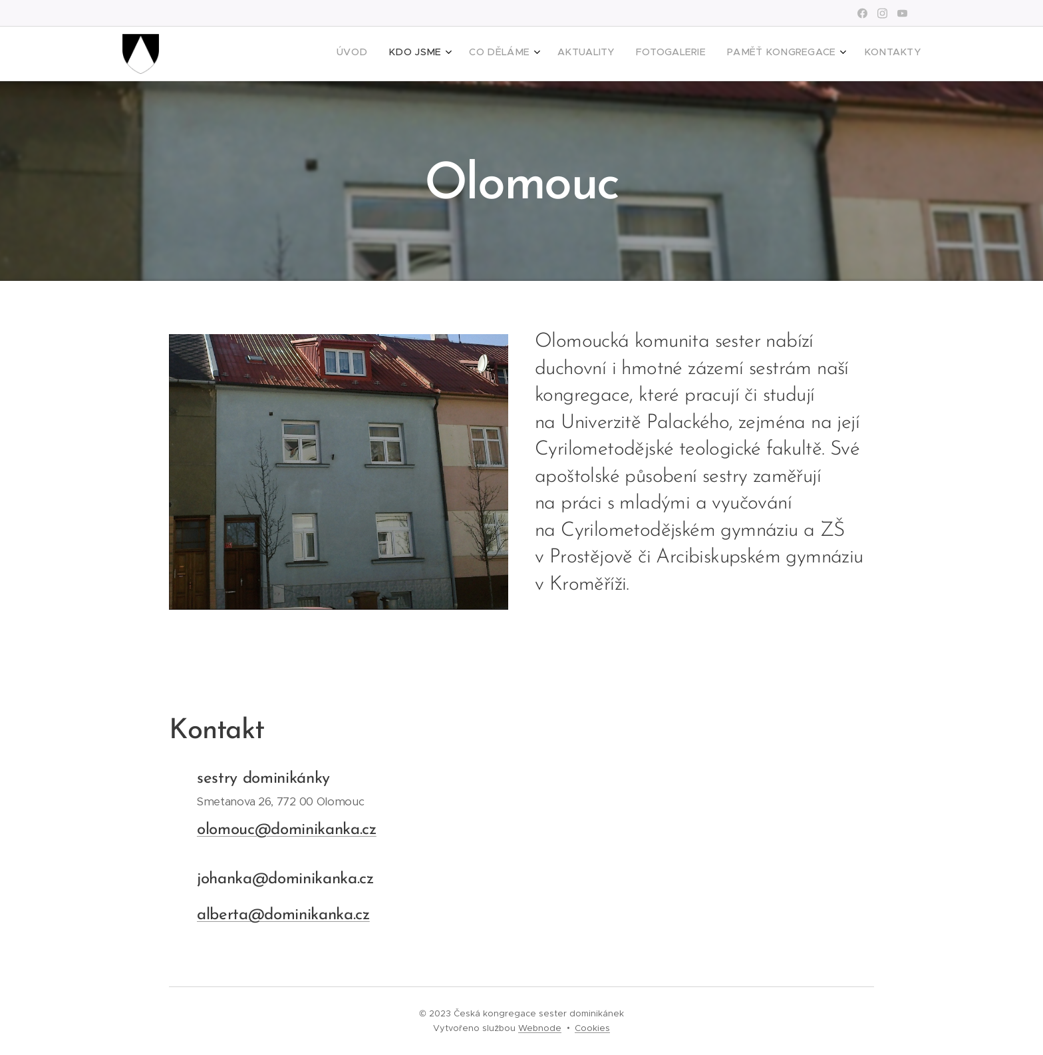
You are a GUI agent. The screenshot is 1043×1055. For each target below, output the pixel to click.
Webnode (539, 1028)
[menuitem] (777, 54)
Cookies (592, 1028)
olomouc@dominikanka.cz (286, 829)
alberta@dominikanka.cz (283, 915)
